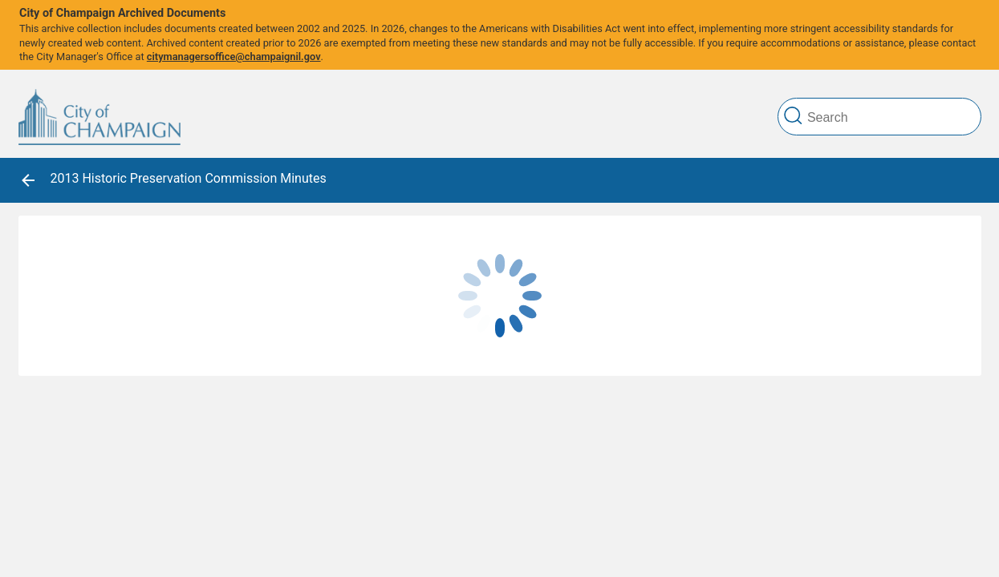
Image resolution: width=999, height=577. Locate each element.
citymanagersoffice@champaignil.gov (234, 56)
